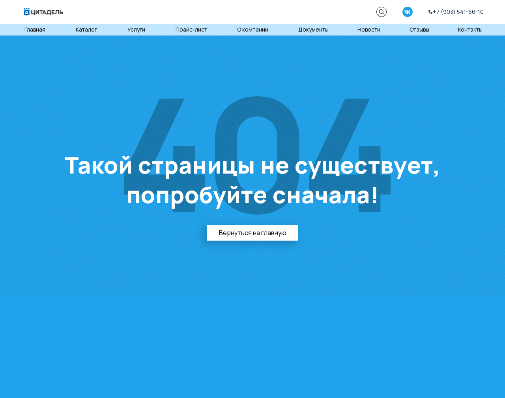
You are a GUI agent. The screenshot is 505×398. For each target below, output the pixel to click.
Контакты (470, 29)
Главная (34, 29)
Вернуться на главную (252, 232)
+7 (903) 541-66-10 (458, 11)
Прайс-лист (191, 29)
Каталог (86, 29)
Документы (313, 29)
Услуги (136, 29)
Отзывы (419, 29)
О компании (252, 29)
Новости (368, 29)
